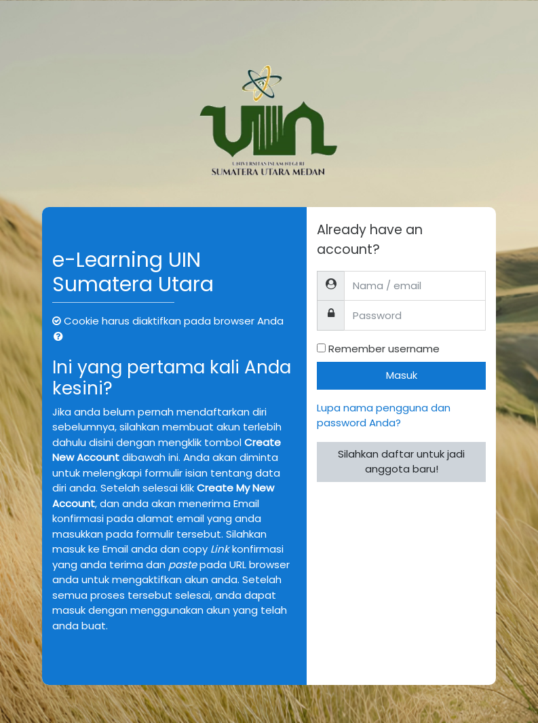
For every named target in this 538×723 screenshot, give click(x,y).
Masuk (401, 375)
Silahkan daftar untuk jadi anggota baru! (401, 462)
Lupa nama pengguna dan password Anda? (383, 415)
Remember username (384, 348)
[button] (61, 337)
